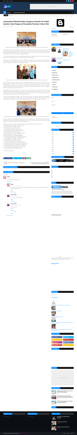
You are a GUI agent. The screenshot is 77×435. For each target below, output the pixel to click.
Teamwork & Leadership (56, 310)
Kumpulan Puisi (56, 79)
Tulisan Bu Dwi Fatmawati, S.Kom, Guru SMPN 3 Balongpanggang (65, 391)
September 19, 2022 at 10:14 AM (13, 177)
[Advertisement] (55, 239)
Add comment (9, 215)
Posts (54, 116)
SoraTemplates (9, 433)
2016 (63, 147)
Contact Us (72, 433)
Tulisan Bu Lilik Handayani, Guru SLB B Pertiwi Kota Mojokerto (64, 402)
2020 (63, 138)
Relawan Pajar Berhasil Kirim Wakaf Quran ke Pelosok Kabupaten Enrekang (65, 396)
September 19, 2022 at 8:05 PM (16, 195)
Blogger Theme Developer (22, 433)
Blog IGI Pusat (65, 34)
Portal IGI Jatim (54, 34)
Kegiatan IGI (55, 77)
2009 (63, 153)
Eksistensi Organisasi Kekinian (57, 316)
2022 (63, 134)
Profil (54, 84)
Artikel (54, 70)
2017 (63, 145)
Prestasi (55, 82)
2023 (63, 132)
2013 (63, 149)
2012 (63, 151)
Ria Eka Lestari (6, 26)
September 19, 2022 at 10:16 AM (16, 185)
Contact (11, 1)
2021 (63, 136)
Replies (9, 183)
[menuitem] (4, 12)
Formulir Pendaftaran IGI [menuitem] (19, 12)
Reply (8, 181)
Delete (11, 181)
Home (4, 1)
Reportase (55, 86)
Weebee (8, 176)
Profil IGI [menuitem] (9, 12)
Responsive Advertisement (51, 6)
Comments (55, 117)
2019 (63, 140)
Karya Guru (55, 75)
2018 (63, 143)
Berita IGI (55, 72)
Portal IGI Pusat (54, 35)
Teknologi (55, 89)
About (8, 1)
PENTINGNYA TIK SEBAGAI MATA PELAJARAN (60, 305)
